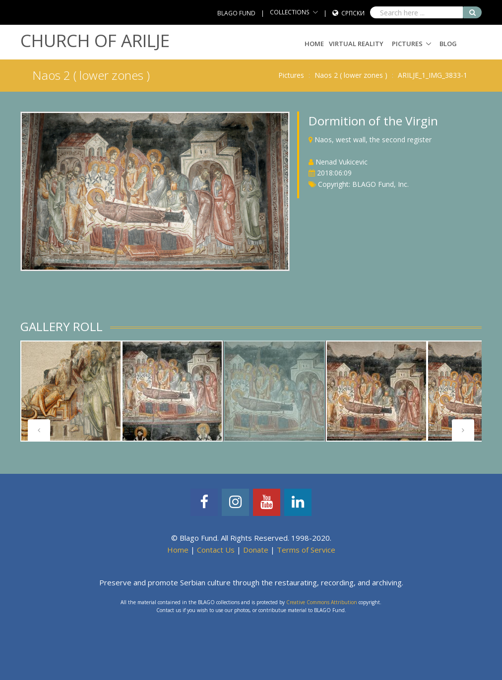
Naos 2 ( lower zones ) (350, 75)
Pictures (407, 43)
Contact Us (216, 550)
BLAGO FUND (236, 13)
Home (314, 43)
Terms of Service (306, 550)
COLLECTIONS (290, 12)
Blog (448, 43)
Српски (353, 13)
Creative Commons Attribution (321, 602)
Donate (255, 550)
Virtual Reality (356, 43)
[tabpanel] (71, 391)
